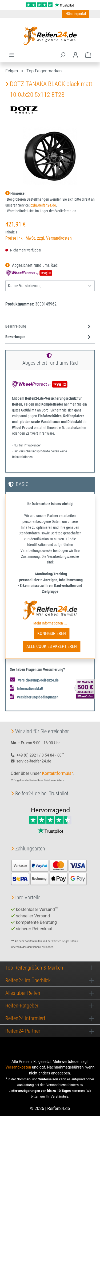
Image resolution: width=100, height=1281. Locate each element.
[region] (50, 156)
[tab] (48, 326)
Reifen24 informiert (25, 1018)
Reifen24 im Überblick (28, 980)
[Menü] (11, 54)
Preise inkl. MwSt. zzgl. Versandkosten (38, 238)
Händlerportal (76, 14)
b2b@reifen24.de (43, 205)
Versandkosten (18, 1067)
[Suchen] (62, 54)
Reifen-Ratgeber (21, 1005)
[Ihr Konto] (75, 54)
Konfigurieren (51, 633)
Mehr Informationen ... (50, 623)
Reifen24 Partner (22, 1031)
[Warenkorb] (88, 54)
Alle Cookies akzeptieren (51, 646)
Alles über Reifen (22, 993)
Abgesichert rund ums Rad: (32, 269)
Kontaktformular (57, 773)
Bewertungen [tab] (48, 337)
